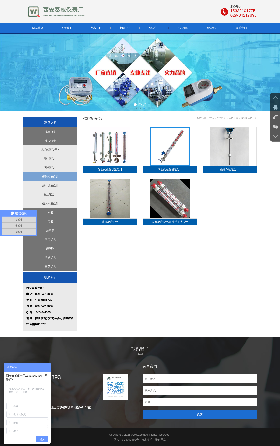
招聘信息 (183, 27)
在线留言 (212, 27)
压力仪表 (50, 239)
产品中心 (95, 27)
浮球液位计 (50, 167)
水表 (50, 212)
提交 (200, 414)
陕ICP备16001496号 (126, 439)
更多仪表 (50, 266)
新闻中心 (125, 27)
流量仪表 (50, 131)
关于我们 (66, 27)
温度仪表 (50, 257)
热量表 (50, 230)
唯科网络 (160, 439)
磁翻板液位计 (50, 176)
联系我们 (241, 27)
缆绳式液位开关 (50, 149)
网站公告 (154, 27)
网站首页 (37, 27)
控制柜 (50, 248)
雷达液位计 (50, 158)
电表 (50, 221)
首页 (211, 118)
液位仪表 (50, 140)
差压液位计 (50, 194)
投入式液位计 (50, 203)
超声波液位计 (50, 185)
